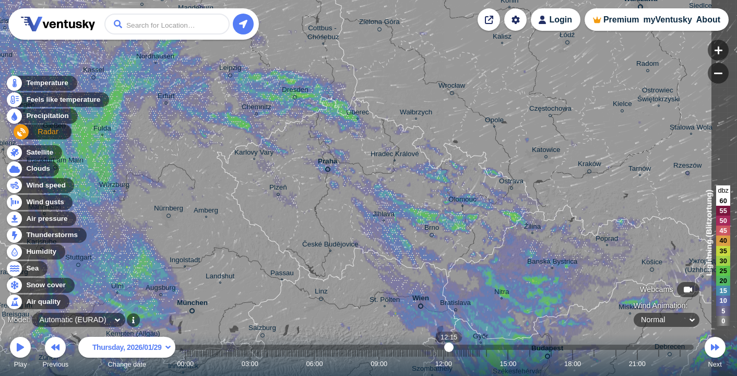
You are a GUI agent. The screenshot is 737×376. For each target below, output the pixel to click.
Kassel (93, 71)
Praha (327, 163)
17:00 (551, 364)
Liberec (357, 113)
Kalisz (502, 37)
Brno (431, 229)
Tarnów (639, 169)
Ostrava (511, 182)
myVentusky (667, 19)
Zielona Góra (379, 23)
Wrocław (451, 87)
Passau (282, 274)
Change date (126, 353)
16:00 (529, 364)
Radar (30, 136)
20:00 (616, 364)
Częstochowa (550, 109)
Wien (420, 300)
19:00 (594, 364)
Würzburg (114, 186)
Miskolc (630, 308)
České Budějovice (330, 245)
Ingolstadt (185, 261)
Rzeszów (687, 167)
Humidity (35, 252)
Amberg (206, 211)
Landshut (220, 277)
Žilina (532, 227)
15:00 (508, 364)
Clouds (32, 169)
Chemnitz (256, 108)
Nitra (501, 293)
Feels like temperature (57, 102)
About (708, 19)
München (192, 305)
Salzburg (262, 329)
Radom (647, 65)
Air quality (37, 302)
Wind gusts (39, 202)
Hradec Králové (395, 155)
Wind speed (40, 185)
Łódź (567, 36)
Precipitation (41, 119)
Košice (651, 263)
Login (560, 19)
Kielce (622, 105)
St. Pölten (385, 301)
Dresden (295, 91)
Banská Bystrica (552, 262)
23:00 (680, 364)
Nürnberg (168, 210)
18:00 (572, 364)
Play (20, 353)
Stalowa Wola (691, 128)
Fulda (102, 129)
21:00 (637, 364)
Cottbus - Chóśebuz (323, 33)
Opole (494, 121)
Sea (26, 268)
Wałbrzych (416, 113)
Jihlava (384, 215)
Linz (321, 293)
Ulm (117, 287)
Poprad (607, 239)
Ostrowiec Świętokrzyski (658, 95)
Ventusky (56, 24)
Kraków (589, 165)
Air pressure (41, 219)
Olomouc (462, 200)
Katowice (546, 151)
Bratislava (455, 304)
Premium (621, 19)
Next (715, 353)
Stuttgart (78, 259)
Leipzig (230, 69)
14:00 (486, 364)
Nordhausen (155, 57)
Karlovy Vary (254, 153)
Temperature (41, 85)
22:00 (658, 364)
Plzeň (278, 188)
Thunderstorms (46, 235)
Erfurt (166, 97)
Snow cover (40, 285)
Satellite (33, 152)
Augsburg (161, 289)
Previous (55, 353)
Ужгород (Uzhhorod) (702, 266)
